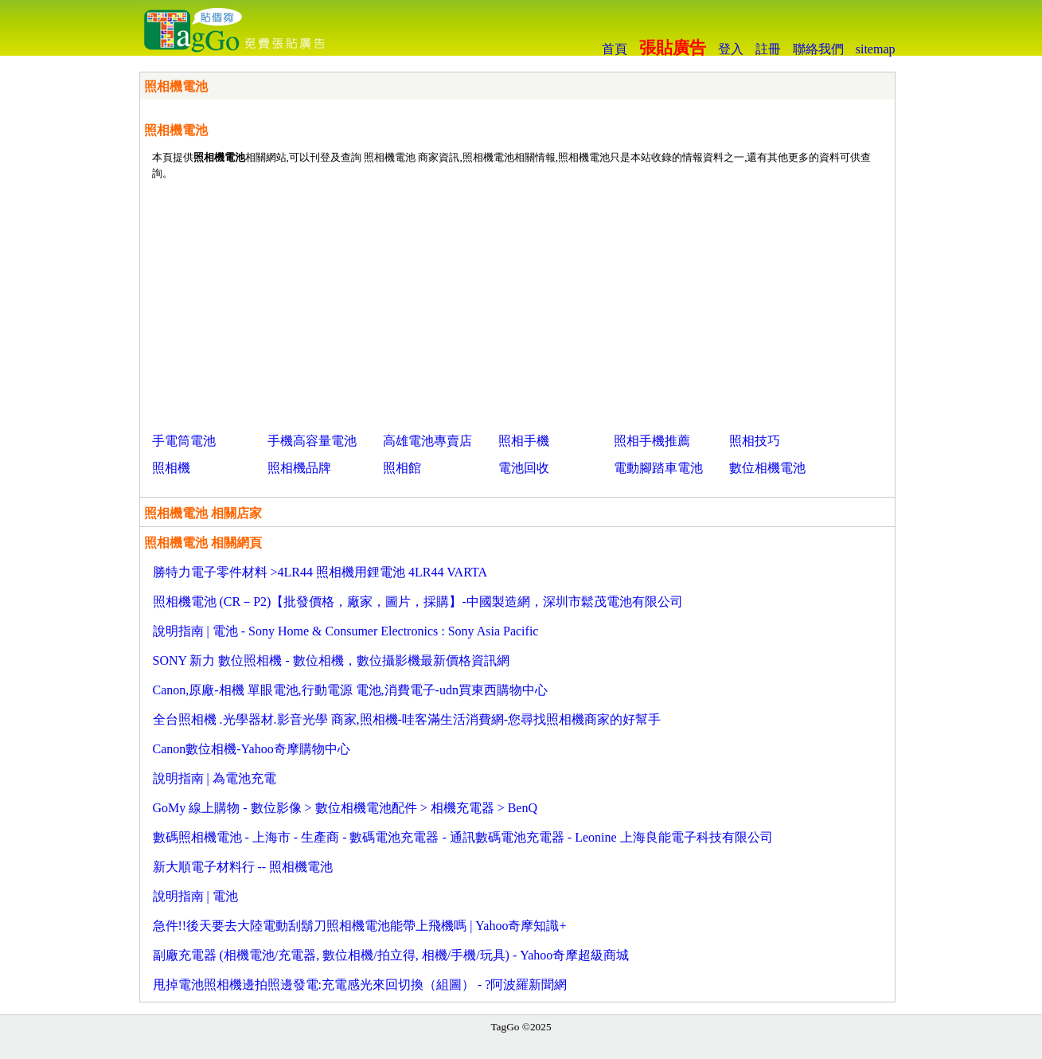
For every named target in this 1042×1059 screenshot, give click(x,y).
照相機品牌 (299, 468)
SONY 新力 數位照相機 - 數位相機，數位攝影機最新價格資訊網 (331, 660)
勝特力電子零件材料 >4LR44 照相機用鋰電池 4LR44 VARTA (320, 572)
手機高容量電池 (312, 440)
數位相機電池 (767, 468)
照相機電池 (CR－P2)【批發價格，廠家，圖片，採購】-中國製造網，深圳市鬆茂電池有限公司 (418, 601)
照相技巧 (754, 440)
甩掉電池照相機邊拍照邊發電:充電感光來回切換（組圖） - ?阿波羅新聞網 (360, 984)
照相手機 (523, 440)
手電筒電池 (184, 440)
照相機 (171, 468)
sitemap (876, 49)
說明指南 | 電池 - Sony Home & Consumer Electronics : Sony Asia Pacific (346, 631)
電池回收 (523, 468)
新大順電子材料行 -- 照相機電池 (243, 866)
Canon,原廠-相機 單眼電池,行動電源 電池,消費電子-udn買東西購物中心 (350, 690)
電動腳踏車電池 (658, 468)
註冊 (768, 49)
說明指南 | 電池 (195, 896)
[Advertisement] (517, 303)
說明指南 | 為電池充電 (214, 778)
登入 (730, 49)
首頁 (614, 49)
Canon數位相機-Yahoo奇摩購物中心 (251, 749)
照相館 (402, 468)
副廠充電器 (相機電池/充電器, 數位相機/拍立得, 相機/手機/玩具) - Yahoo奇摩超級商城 (391, 955)
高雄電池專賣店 (427, 440)
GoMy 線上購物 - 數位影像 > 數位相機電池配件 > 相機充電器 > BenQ (345, 808)
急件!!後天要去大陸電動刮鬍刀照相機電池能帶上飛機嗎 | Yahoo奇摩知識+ (360, 925)
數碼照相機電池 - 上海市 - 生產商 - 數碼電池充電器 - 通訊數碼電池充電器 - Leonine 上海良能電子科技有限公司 (463, 837)
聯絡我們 (818, 49)
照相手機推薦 (652, 440)
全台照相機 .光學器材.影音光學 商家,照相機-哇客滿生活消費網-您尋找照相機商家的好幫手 (407, 719)
